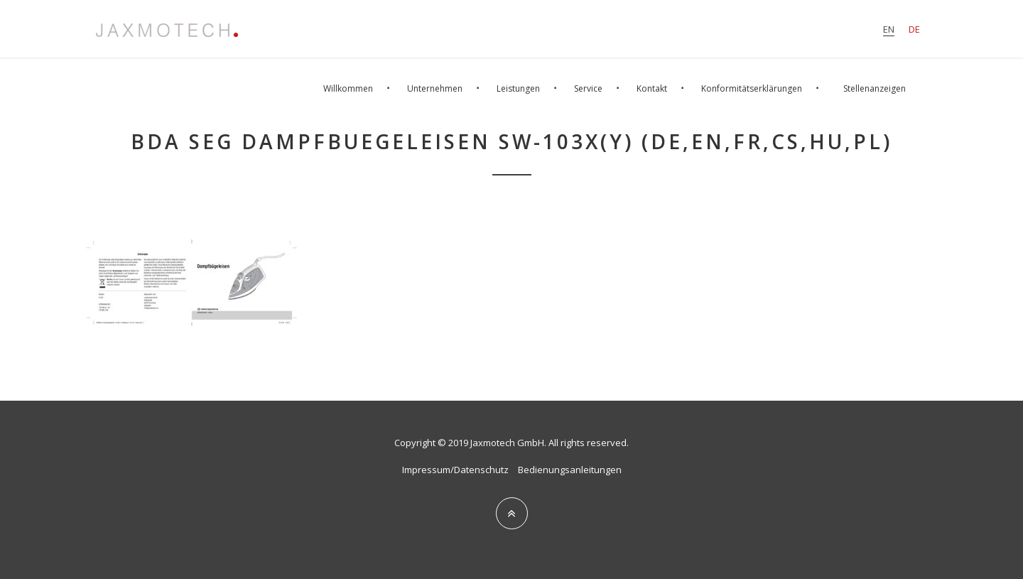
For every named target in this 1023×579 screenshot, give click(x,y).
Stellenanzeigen (874, 88)
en (888, 29)
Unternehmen (434, 88)
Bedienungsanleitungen (570, 469)
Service (588, 88)
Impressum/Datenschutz (455, 469)
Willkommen (348, 88)
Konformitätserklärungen (751, 88)
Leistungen (518, 88)
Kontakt (652, 88)
